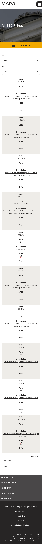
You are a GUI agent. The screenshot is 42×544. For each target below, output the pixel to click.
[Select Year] (21, 72)
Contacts (6, 488)
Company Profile (9, 483)
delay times (31, 537)
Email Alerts (8, 477)
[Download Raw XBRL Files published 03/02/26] (21, 443)
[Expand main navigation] (39, 4)
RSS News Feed (8, 493)
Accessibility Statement (21, 525)
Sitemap (6, 499)
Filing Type (5, 55)
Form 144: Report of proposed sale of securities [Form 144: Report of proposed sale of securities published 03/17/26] (21, 362)
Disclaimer (21, 516)
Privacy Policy (21, 511)
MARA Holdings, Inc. (17, 507)
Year (3, 66)
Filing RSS (35, 456)
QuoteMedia (25, 535)
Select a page (6, 461)
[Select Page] (21, 466)
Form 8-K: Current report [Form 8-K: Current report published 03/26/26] (21, 249)
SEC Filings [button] (21, 45)
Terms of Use (33, 541)
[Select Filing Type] (21, 60)
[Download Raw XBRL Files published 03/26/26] (21, 256)
